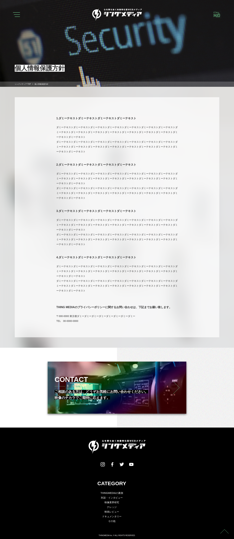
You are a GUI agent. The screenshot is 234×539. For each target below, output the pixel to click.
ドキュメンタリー (112, 516)
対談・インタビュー (112, 497)
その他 (111, 521)
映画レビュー (112, 511)
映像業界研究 (112, 502)
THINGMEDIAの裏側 (112, 493)
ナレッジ (112, 507)
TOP (23, 84)
